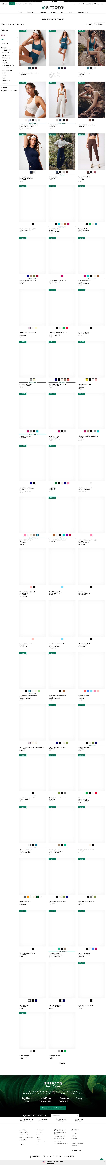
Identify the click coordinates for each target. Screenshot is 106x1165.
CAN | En (4, 3)
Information (40, 1130)
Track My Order (40, 1134)
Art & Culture (74, 1138)
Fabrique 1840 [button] (83, 12)
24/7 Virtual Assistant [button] (24, 1134)
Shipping (39, 1137)
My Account (39, 1132)
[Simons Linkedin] (60, 1157)
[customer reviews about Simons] (69, 1156)
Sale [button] (20, 12)
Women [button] (53, 12)
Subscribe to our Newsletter (34, 1115)
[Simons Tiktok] (50, 1157)
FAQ (38, 1144)
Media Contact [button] (23, 1139)
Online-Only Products (42, 1142)
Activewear (4, 30)
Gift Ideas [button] (31, 12)
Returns (39, 1139)
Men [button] (62, 12)
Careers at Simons (77, 1150)
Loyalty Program (53, 1086)
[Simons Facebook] (47, 1157)
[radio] (29, 68)
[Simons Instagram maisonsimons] (44, 1157)
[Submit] (77, 1115)
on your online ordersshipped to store (46, 1099)
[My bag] (102, 4)
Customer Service (24, 1132)
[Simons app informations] (35, 1157)
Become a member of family (53, 1108)
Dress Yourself (75, 1145)
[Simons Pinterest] (53, 1157)
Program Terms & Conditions (60, 1143)
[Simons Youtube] (56, 1157)
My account (89, 3)
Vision (30, 3)
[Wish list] (95, 3)
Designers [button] (43, 12)
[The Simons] (53, 1083)
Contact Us (23, 1130)
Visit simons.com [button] (50, 1163)
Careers (18, 3)
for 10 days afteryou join (27, 1099)
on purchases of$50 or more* (64, 1099)
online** (80, 1099)
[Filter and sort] (99, 24)
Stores (12, 3)
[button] (79, 4)
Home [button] (71, 12)
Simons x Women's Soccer (77, 1143)
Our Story (74, 1135)
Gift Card (22, 1144)
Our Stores (74, 1133)
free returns (60, 1)
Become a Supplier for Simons (26, 1137)
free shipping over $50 (48, 1)
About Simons (75, 1129)
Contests (59, 1138)
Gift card (25, 3)
